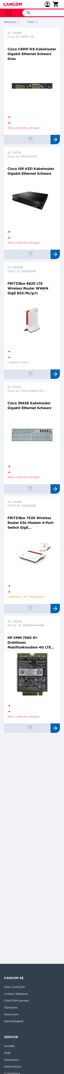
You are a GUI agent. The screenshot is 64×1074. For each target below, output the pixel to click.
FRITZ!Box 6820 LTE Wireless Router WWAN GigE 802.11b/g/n (28, 288)
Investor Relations (16, 993)
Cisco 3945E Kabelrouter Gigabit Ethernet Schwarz (29, 405)
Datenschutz (12, 1066)
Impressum (11, 1059)
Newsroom (11, 1014)
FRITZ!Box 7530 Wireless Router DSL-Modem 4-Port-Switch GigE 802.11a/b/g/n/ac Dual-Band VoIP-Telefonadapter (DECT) (31, 523)
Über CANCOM (14, 987)
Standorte (10, 1007)
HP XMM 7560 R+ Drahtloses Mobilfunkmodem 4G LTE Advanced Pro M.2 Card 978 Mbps (32, 642)
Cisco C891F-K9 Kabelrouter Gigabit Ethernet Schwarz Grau (32, 54)
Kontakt (9, 1046)
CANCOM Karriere (16, 1000)
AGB (7, 1052)
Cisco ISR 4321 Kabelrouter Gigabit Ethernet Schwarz (31, 171)
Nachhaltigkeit (13, 1021)
